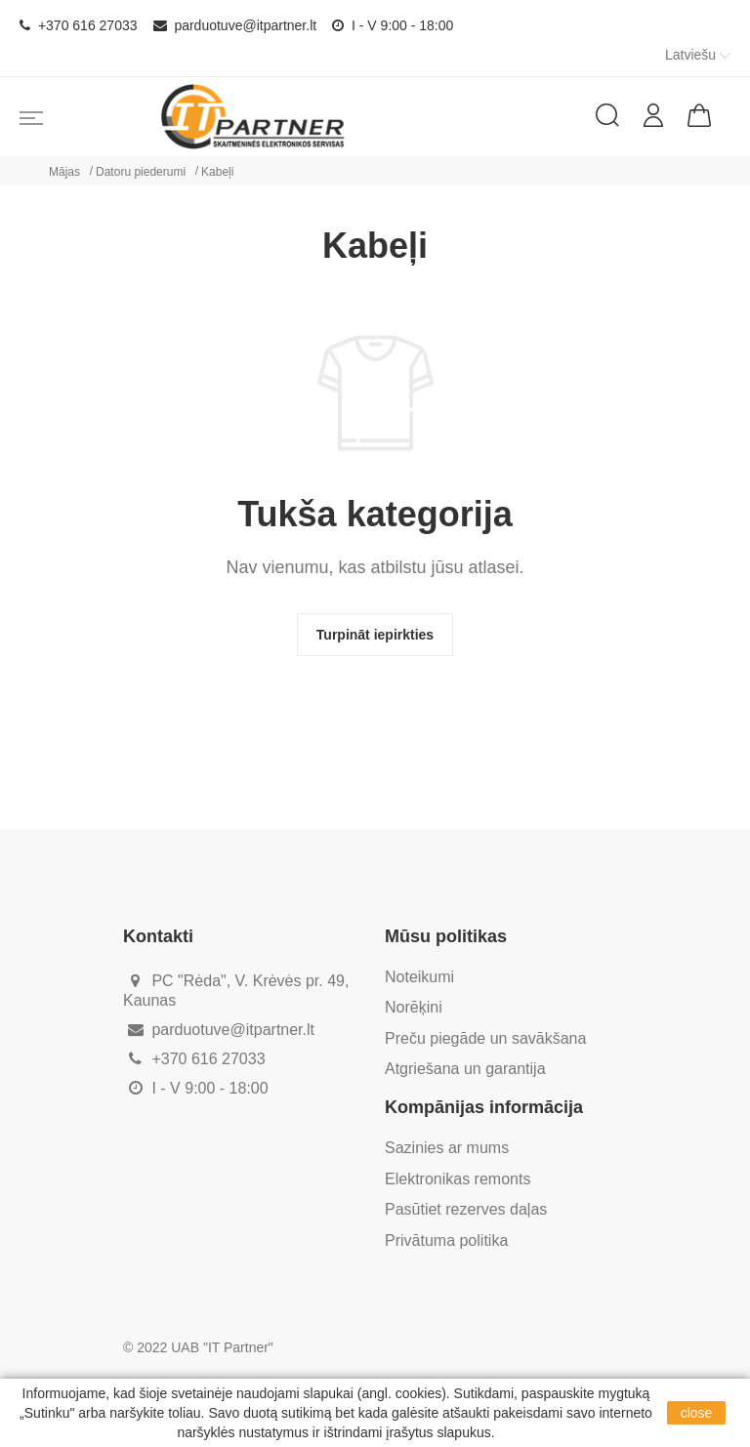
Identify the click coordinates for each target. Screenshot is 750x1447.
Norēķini (413, 1007)
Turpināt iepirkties (375, 634)
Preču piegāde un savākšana (485, 1038)
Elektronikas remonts (457, 1179)
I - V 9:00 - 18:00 (392, 25)
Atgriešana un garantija (465, 1068)
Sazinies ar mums (447, 1147)
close (697, 1413)
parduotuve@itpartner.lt (235, 25)
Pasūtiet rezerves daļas (466, 1209)
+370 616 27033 (79, 25)
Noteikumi (419, 977)
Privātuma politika (446, 1240)
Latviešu (699, 54)
